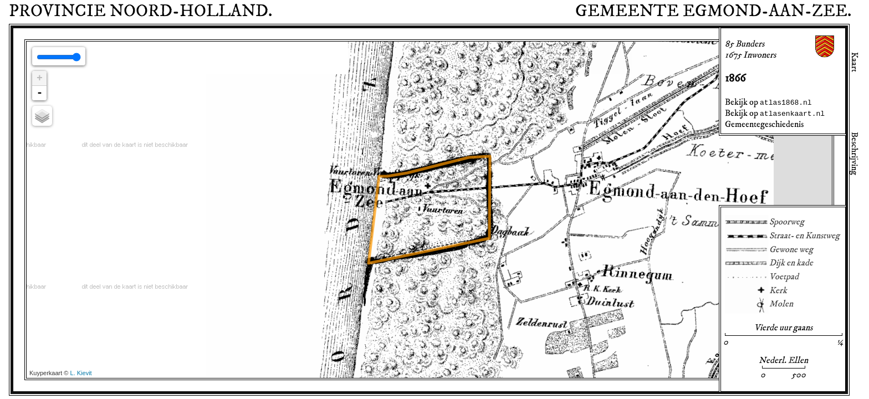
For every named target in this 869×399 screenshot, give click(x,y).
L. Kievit (81, 373)
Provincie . (140, 11)
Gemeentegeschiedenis (764, 124)
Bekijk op (768, 102)
